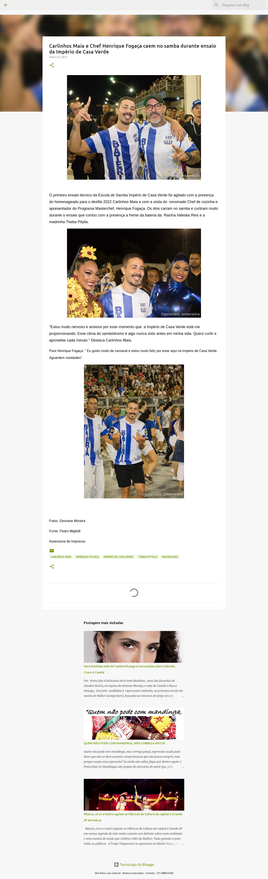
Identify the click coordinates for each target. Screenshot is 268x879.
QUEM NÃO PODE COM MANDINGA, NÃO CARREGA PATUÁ (124, 743)
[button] (51, 65)
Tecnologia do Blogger (134, 864)
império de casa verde (118, 556)
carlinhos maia (61, 556)
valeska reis (170, 556)
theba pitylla (147, 556)
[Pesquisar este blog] (243, 5)
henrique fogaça (87, 556)
